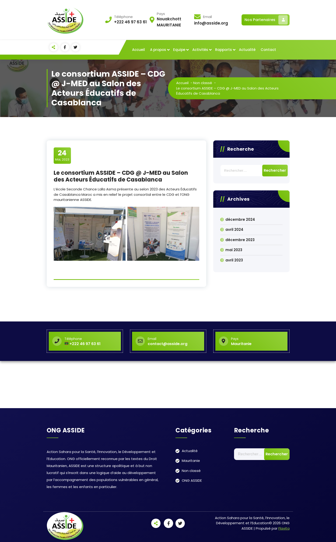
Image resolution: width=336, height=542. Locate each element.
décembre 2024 (240, 219)
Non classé (202, 82)
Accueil (138, 49)
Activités (200, 49)
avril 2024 (234, 229)
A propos (158, 49)
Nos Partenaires (266, 20)
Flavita (284, 528)
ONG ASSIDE (192, 480)
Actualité (247, 49)
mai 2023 (233, 249)
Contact (268, 49)
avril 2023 (234, 260)
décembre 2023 (240, 239)
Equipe (179, 49)
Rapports (223, 49)
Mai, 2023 (62, 155)
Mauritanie (191, 460)
